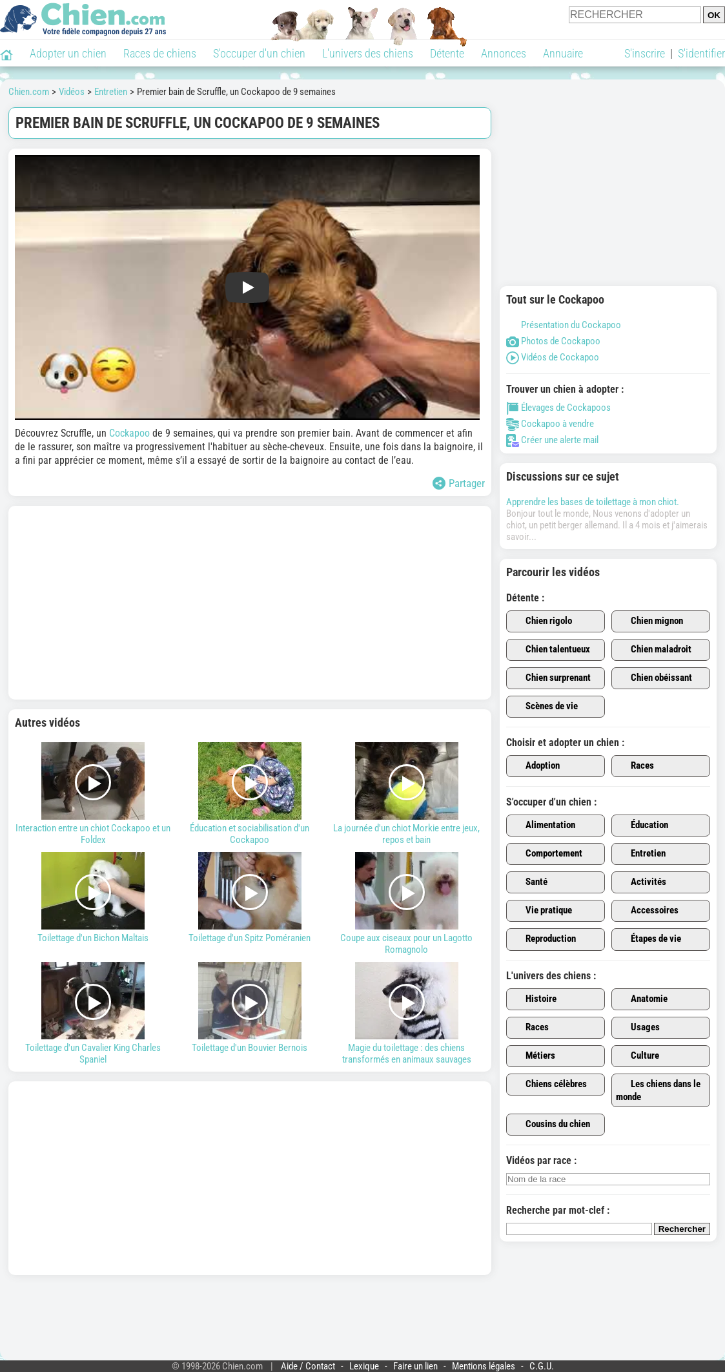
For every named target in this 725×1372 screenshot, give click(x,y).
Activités (641, 882)
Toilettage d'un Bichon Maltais (93, 898)
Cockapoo (129, 433)
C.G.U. (541, 1366)
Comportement (546, 853)
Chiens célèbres (549, 1084)
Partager (459, 483)
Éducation (642, 825)
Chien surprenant (551, 678)
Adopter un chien (68, 53)
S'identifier (701, 53)
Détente (447, 53)
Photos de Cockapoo (553, 341)
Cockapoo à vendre (550, 424)
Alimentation (543, 825)
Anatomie (642, 999)
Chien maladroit (653, 649)
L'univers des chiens (367, 53)
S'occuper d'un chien (259, 53)
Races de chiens (159, 53)
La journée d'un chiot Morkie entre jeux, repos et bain (406, 794)
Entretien (641, 853)
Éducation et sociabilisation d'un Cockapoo (250, 794)
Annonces (503, 53)
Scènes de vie (544, 706)
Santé (529, 882)
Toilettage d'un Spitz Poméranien (250, 898)
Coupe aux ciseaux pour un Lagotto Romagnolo (406, 903)
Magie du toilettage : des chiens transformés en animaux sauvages (406, 1013)
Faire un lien (415, 1366)
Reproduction (543, 939)
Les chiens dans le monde (658, 1090)
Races (635, 766)
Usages (638, 1027)
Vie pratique (541, 910)
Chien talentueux (550, 649)
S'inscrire (644, 53)
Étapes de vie (648, 939)
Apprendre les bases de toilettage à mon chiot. (592, 502)
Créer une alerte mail (552, 440)
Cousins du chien (550, 1124)
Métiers (533, 1056)
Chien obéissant (654, 678)
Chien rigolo (541, 621)
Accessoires (647, 910)
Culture (637, 1056)
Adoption (535, 766)
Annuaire (563, 53)
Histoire (534, 999)
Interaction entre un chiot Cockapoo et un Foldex (93, 794)
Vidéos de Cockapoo (552, 357)
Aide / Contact (308, 1366)
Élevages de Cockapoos (558, 407)
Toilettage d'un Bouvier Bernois (250, 1008)
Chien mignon (649, 621)
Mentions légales (483, 1366)
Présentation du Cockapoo (563, 325)
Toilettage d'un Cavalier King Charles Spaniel (93, 1013)
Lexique (364, 1366)
